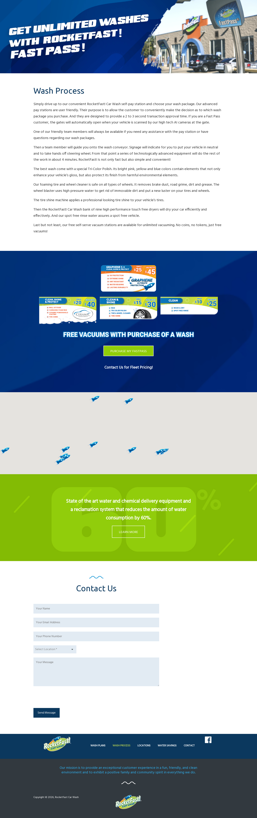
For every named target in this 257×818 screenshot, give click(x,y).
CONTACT (189, 746)
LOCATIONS (144, 746)
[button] (64, 450)
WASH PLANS (97, 746)
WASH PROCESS (121, 746)
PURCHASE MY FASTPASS (128, 351)
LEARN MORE (128, 532)
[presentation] (58, 697)
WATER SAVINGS (167, 746)
